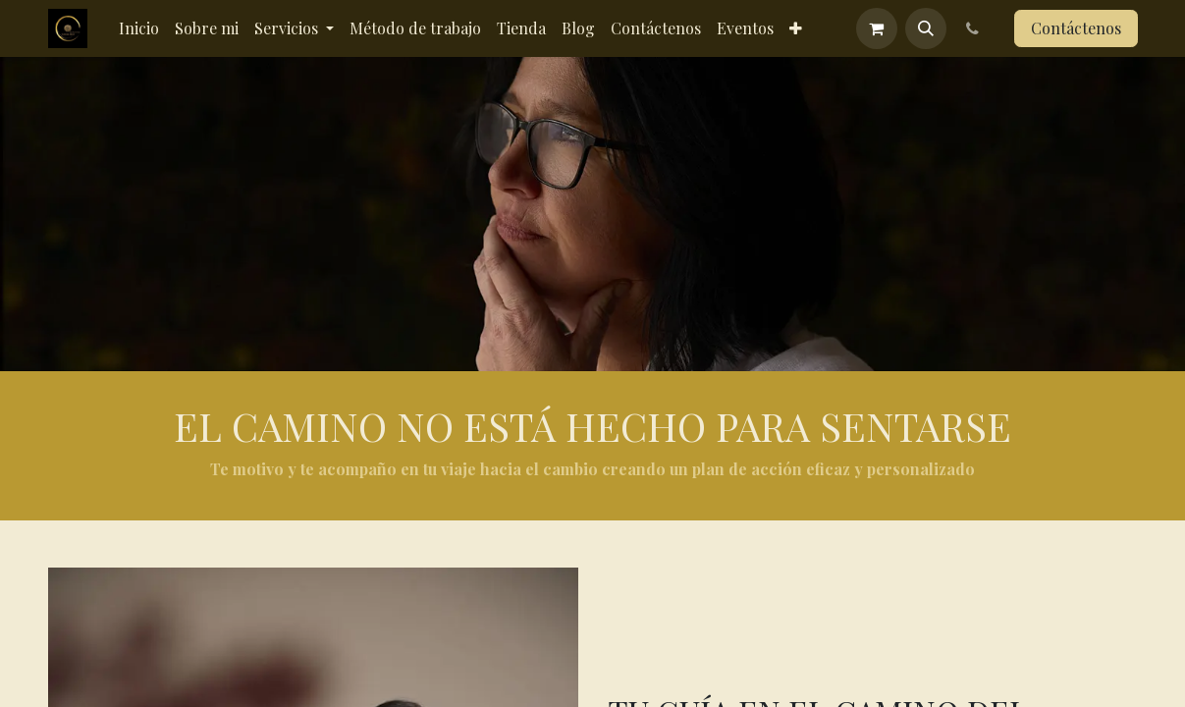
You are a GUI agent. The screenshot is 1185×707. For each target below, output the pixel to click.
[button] (925, 28)
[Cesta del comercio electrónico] (876, 28)
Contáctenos (1076, 28)
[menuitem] (139, 28)
